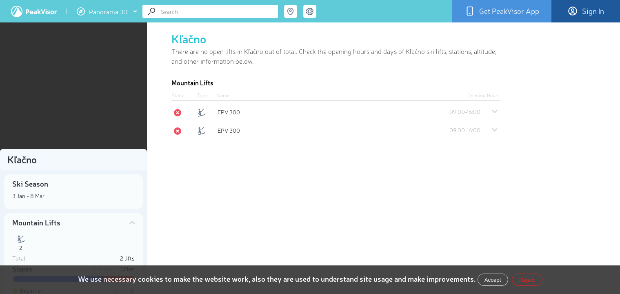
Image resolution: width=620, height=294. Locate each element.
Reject (527, 280)
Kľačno (188, 38)
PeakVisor (34, 11)
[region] (73, 88)
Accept (492, 280)
